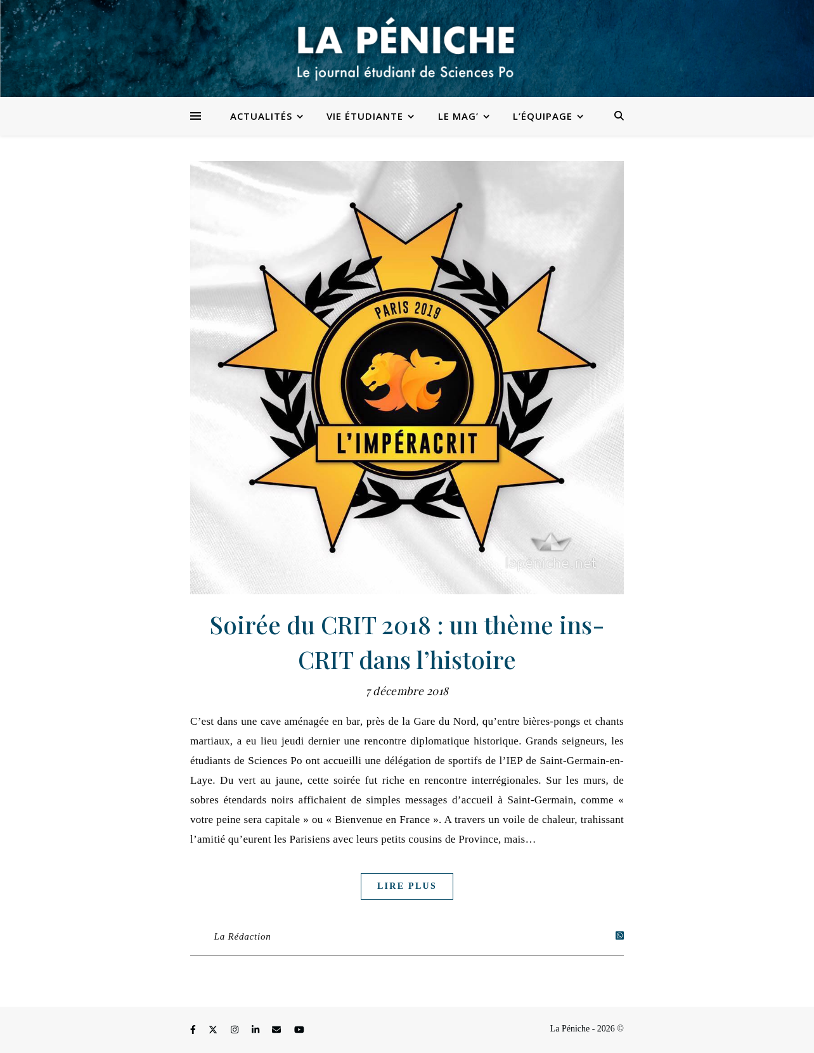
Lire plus (407, 886)
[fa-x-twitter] (214, 1030)
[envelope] (277, 1030)
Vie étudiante (364, 116)
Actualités (261, 116)
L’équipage (542, 116)
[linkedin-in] (257, 1030)
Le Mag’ (458, 116)
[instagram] (236, 1030)
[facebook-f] (194, 1030)
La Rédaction (242, 936)
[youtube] (299, 1030)
